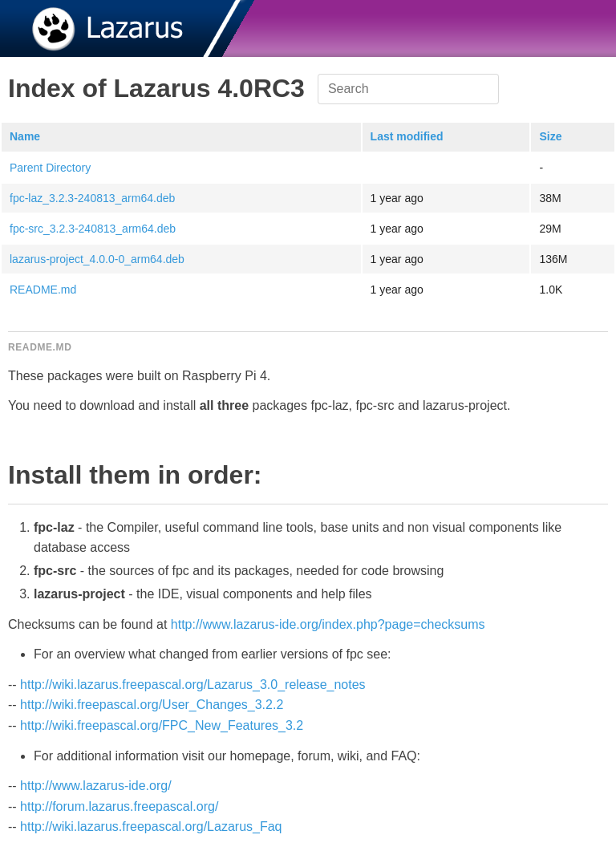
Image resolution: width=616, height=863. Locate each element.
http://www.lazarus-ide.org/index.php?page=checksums (328, 624)
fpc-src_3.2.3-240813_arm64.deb (93, 228)
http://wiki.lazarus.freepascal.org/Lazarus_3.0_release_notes (192, 684)
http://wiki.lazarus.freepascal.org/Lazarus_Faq (151, 826)
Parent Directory (50, 167)
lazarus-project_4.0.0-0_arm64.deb (97, 259)
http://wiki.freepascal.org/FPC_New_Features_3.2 (161, 725)
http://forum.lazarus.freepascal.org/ (119, 806)
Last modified (407, 136)
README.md (43, 289)
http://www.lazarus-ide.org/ (96, 785)
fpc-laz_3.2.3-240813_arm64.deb (92, 198)
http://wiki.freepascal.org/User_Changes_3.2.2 (151, 704)
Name (25, 136)
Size (550, 136)
